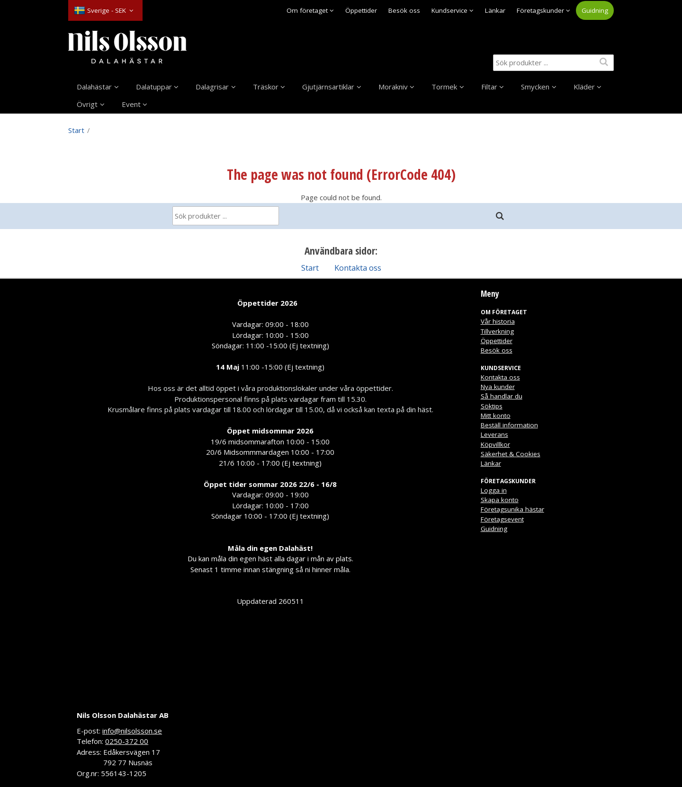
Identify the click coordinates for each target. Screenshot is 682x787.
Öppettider (361, 10)
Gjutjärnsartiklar (328, 86)
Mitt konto (496, 415)
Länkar (495, 10)
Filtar (489, 86)
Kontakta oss (357, 267)
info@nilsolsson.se (132, 730)
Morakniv (393, 86)
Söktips (492, 406)
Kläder (584, 86)
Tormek (444, 86)
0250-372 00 (126, 741)
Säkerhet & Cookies (510, 454)
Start (76, 130)
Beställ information (509, 425)
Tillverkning (497, 331)
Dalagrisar (212, 86)
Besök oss (404, 10)
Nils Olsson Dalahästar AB (123, 715)
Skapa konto (500, 499)
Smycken (535, 86)
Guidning (595, 10)
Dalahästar (94, 86)
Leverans (494, 434)
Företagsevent (502, 519)
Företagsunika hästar (512, 509)
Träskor (265, 86)
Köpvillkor (495, 444)
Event (131, 104)
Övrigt (87, 104)
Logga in (494, 490)
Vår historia (498, 321)
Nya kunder (498, 386)
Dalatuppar (154, 86)
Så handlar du (501, 396)
